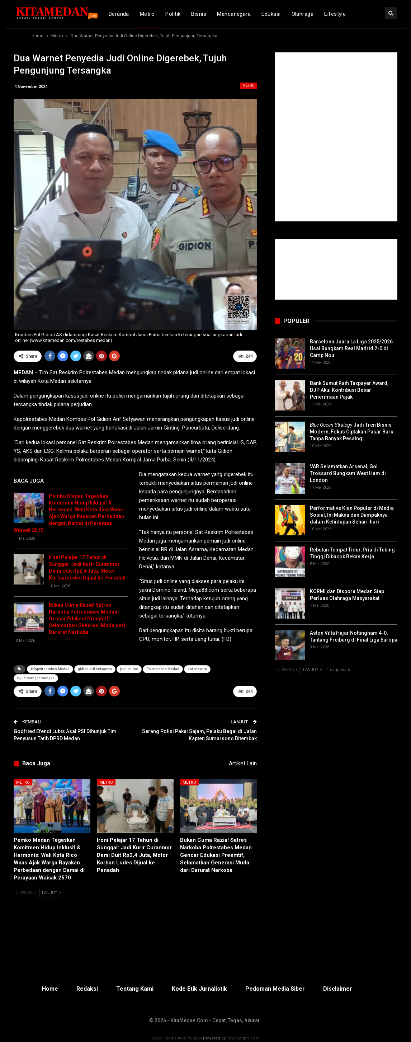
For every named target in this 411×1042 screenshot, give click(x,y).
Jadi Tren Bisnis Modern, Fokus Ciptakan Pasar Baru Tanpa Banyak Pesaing (351, 431)
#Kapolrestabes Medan (50, 669)
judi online (129, 669)
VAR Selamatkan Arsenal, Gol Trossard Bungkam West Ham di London (348, 473)
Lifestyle (335, 14)
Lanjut (51, 893)
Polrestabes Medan (162, 669)
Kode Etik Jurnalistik (199, 988)
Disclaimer (337, 988)
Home (50, 988)
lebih (363, 14)
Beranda (119, 14)
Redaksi (87, 988)
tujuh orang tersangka (36, 678)
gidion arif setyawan (95, 669)
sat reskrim (197, 669)
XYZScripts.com (244, 1038)
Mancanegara (234, 14)
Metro (147, 14)
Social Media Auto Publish (177, 1038)
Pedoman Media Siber (275, 988)
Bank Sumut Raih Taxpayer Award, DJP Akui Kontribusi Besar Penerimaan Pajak (349, 390)
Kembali (26, 893)
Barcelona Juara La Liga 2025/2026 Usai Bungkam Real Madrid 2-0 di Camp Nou (351, 348)
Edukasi (270, 14)
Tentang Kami (134, 988)
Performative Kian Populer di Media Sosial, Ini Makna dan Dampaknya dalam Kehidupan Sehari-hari (352, 515)
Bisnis (198, 14)
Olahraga (303, 14)
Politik (172, 14)
